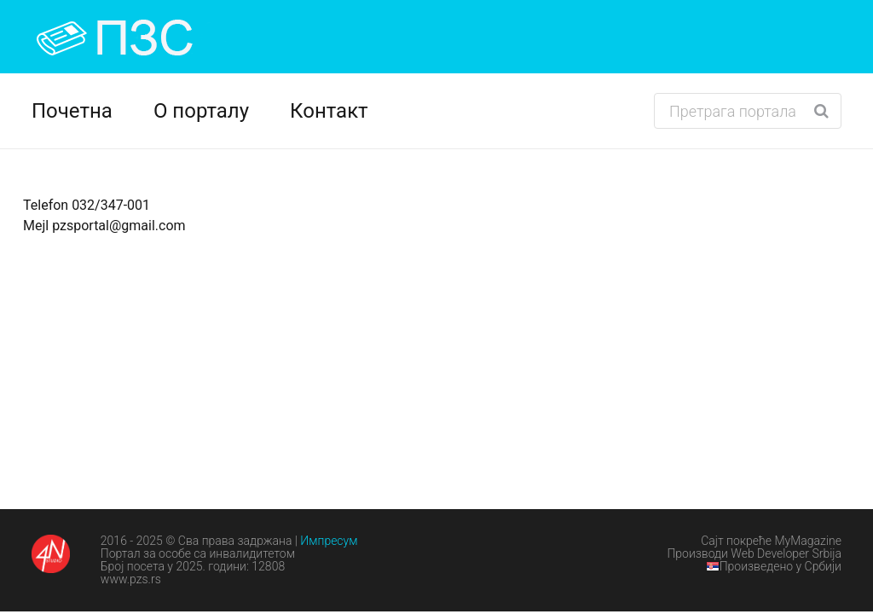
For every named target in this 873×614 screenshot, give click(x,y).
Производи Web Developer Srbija (754, 553)
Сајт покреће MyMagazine (771, 540)
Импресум (328, 540)
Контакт (329, 111)
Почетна (72, 111)
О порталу (201, 111)
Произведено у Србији (773, 566)
